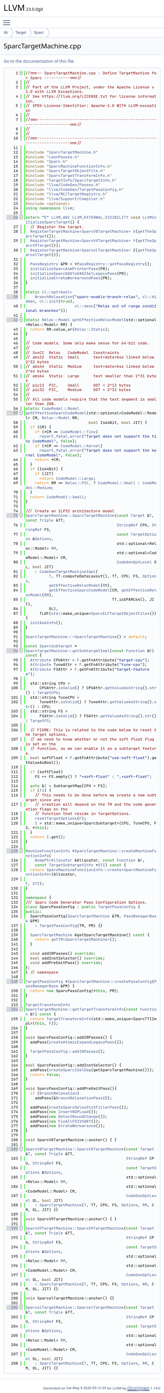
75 (12, 515)
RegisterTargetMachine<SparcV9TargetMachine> (80, 240)
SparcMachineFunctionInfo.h (79, 166)
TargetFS (39, 720)
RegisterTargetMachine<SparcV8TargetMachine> (80, 231)
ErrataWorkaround (77, 1125)
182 (12, 1149)
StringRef (127, 525)
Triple (47, 520)
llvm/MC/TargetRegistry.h (77, 194)
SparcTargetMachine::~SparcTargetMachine (71, 636)
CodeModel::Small (117, 482)
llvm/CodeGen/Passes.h (73, 184)
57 (12, 413)
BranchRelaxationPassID (81, 1098)
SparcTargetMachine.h (72, 152)
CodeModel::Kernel (80, 445)
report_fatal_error (61, 436)
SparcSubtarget (56, 646)
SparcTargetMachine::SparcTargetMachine (69, 515)
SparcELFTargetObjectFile (119, 613)
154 (12, 1009)
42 (12, 319)
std (54, 613)
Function (135, 650)
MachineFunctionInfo (47, 850)
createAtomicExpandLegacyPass (81, 1042)
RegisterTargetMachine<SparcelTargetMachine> (80, 250)
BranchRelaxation (53, 296)
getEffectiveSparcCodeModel (55, 413)
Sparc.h (57, 161)
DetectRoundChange (78, 1116)
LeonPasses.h (63, 157)
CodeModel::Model (60, 408)
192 (12, 1228)
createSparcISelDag (70, 1069)
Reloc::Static (90, 329)
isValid (66, 687)
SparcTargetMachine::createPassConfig (109, 981)
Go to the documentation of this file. (39, 61)
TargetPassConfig (117, 906)
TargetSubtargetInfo (71, 865)
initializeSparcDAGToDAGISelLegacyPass (73, 273)
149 (12, 981)
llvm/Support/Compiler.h (76, 198)
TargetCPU (47, 692)
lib (6, 32)
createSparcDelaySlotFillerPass (84, 1107)
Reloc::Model (56, 319)
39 (12, 296)
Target (20, 32)
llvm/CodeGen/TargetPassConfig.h (85, 189)
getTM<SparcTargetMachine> (80, 939)
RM (53, 548)
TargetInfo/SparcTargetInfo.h (81, 180)
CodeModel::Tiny (78, 431)
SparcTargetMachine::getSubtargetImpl (67, 650)
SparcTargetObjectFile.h (76, 170)
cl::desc (84, 306)
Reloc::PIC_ (78, 482)
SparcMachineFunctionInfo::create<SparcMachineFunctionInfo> (91, 872)
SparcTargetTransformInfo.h (79, 175)
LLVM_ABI (60, 217)
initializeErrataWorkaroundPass (65, 278)
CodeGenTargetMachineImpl (68, 571)
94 (12, 650)
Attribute (40, 660)
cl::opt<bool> (57, 292)
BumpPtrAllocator (53, 860)
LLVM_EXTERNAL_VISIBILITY (100, 217)
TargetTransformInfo (47, 1004)
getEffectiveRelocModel (98, 319)
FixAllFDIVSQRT (74, 1121)
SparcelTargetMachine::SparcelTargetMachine (74, 1307)
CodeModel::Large (74, 478)
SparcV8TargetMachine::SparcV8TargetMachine (74, 1149)
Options (43, 538)
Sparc (39, 32)
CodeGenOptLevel (134, 562)
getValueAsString (123, 687)
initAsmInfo (43, 622)
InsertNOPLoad (73, 1111)
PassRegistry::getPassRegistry (111, 263)
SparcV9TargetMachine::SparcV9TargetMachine (74, 1228)
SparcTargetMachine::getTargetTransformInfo (74, 1009)
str (152, 687)
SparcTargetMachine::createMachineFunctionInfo (91, 853)
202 (12, 1307)
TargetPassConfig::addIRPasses (64, 1051)
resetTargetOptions (56, 818)
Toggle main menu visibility (8, 20)
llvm (67, 208)
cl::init (49, 301)
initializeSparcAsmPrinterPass (64, 268)
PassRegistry (44, 263)
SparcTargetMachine (88, 916)
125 (12, 850)
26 (12, 217)
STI (101, 865)
